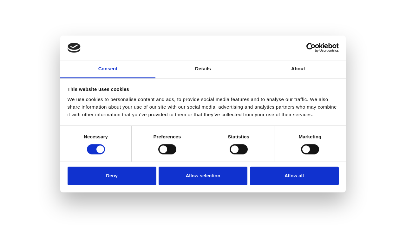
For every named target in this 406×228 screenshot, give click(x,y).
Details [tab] (203, 68)
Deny (112, 175)
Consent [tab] (108, 68)
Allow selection (203, 175)
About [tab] (298, 68)
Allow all (294, 175)
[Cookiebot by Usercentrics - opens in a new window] (311, 48)
